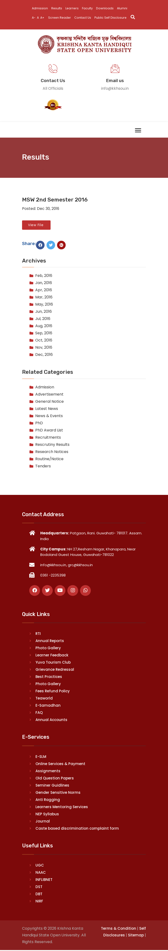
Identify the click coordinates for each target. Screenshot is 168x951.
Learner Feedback (51, 655)
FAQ (39, 713)
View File (36, 225)
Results (57, 8)
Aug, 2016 (43, 326)
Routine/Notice (49, 459)
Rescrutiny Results (52, 445)
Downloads (106, 8)
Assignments (47, 771)
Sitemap (136, 935)
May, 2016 (44, 305)
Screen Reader (61, 17)
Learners (73, 8)
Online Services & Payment (60, 764)
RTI (38, 634)
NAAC (40, 872)
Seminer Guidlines (52, 785)
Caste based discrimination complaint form (77, 828)
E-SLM (40, 757)
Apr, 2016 (43, 290)
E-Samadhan (48, 705)
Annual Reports (49, 641)
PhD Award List (49, 430)
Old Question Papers (54, 778)
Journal (42, 821)
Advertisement (49, 394)
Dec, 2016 (44, 355)
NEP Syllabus (47, 814)
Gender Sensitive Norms (58, 792)
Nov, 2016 (43, 348)
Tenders (43, 466)
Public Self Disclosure (112, 17)
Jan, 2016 (43, 283)
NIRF (39, 901)
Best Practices (48, 677)
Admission (40, 8)
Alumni (123, 8)
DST (38, 887)
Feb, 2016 (43, 276)
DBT (38, 894)
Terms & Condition (118, 928)
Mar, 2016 (43, 298)
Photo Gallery (48, 648)
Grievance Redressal (54, 669)
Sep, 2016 (43, 333)
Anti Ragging (47, 800)
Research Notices (51, 452)
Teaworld (44, 698)
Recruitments (48, 438)
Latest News (46, 409)
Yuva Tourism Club (53, 662)
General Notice (49, 402)
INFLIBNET (43, 880)
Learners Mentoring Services (61, 807)
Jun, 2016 (43, 312)
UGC (39, 865)
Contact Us (84, 17)
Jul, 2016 (42, 319)
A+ (43, 17)
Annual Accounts (51, 720)
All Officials (53, 88)
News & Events (49, 416)
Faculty (88, 8)
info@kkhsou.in (115, 88)
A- (34, 17)
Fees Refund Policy (52, 691)
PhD (39, 423)
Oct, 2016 (43, 341)
